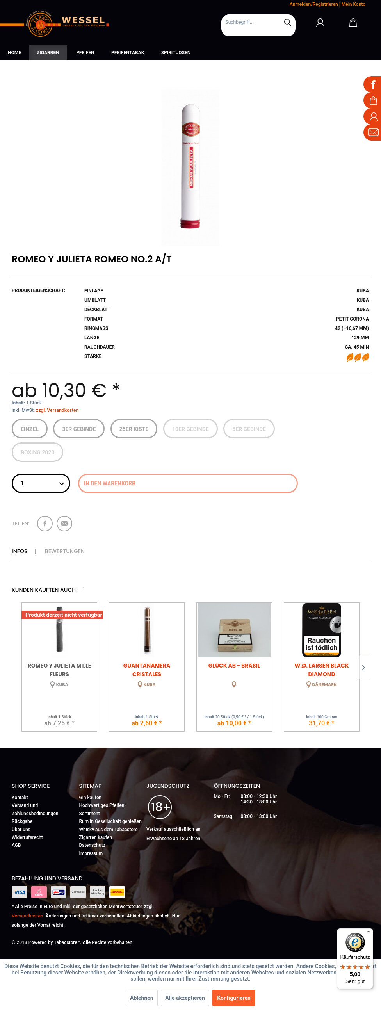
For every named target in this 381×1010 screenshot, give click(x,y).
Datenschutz (92, 845)
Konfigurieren (234, 998)
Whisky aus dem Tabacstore (108, 829)
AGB (16, 845)
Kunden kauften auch (44, 590)
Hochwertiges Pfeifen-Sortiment (102, 809)
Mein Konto (353, 4)
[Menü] (368, 933)
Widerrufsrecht (27, 837)
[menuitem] (258, 25)
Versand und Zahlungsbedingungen (35, 809)
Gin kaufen (90, 797)
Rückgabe (22, 821)
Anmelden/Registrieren (314, 4)
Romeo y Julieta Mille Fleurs (59, 669)
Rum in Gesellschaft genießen (110, 821)
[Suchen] (288, 22)
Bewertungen (65, 551)
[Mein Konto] (320, 22)
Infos (19, 551)
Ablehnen (141, 998)
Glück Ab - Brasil (234, 666)
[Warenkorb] (353, 22)
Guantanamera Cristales (147, 669)
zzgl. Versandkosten (57, 410)
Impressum (91, 853)
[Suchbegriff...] (258, 22)
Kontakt (20, 797)
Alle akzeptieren (185, 998)
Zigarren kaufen (95, 837)
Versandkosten (27, 916)
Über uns (21, 829)
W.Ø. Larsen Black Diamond (321, 669)
